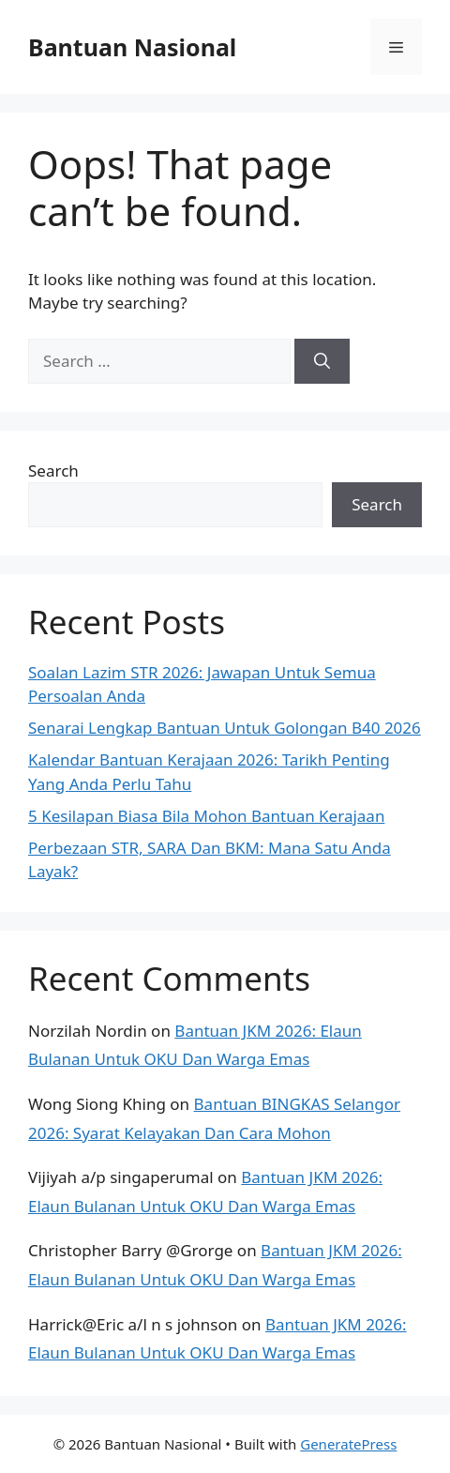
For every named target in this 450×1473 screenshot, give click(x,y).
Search (53, 470)
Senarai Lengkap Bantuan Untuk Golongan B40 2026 (224, 727)
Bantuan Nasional (132, 47)
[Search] (322, 361)
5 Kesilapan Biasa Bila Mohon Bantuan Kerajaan (206, 816)
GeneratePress (348, 1444)
